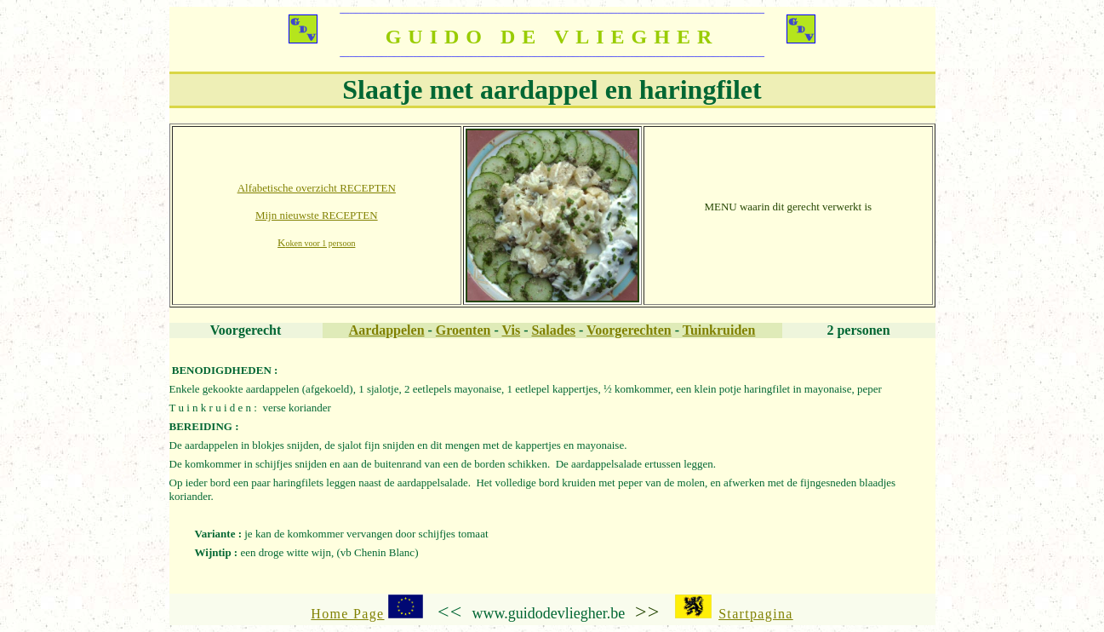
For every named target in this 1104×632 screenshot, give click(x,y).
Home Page (347, 613)
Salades (553, 330)
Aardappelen (387, 330)
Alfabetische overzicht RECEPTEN (316, 187)
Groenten (463, 330)
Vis (511, 330)
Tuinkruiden (719, 330)
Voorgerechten (629, 330)
